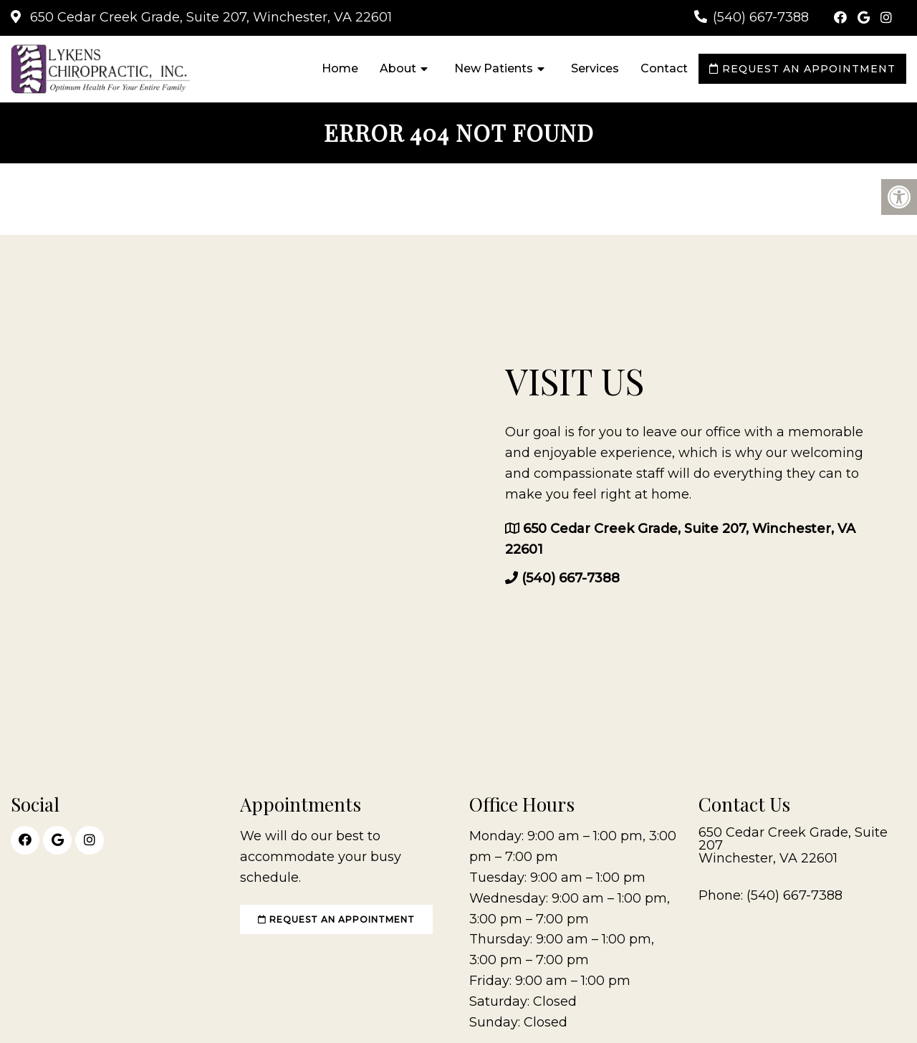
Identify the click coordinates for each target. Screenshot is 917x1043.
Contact (664, 68)
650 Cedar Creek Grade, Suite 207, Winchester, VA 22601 (209, 17)
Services (595, 68)
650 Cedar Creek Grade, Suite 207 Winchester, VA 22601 (793, 845)
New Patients (493, 68)
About (398, 68)
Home (340, 68)
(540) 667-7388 (761, 17)
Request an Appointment (802, 68)
